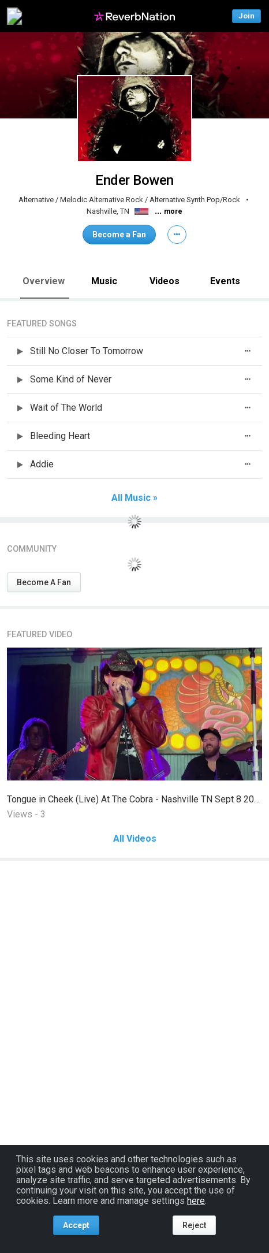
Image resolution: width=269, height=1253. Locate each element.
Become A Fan (44, 582)
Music (104, 281)
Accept (76, 1225)
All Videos (134, 839)
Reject (194, 1225)
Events (225, 281)
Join (246, 16)
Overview (44, 281)
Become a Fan (119, 234)
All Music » (134, 498)
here (196, 1200)
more (173, 211)
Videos (165, 281)
